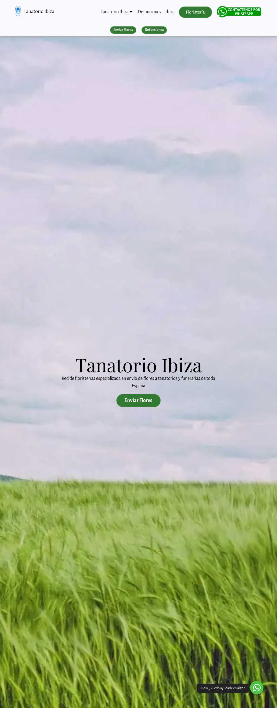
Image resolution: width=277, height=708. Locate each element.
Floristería (195, 12)
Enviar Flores (123, 30)
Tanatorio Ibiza (39, 11)
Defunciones (149, 11)
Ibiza (170, 11)
